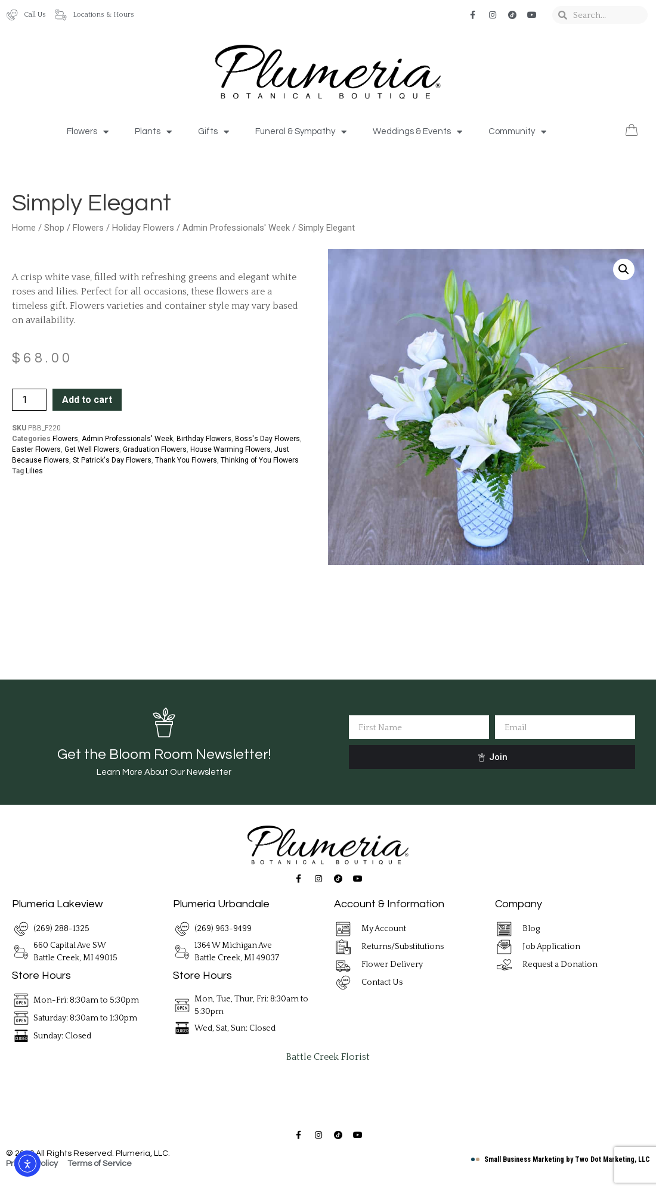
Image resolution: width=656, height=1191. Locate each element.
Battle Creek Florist (328, 1057)
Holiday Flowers (143, 227)
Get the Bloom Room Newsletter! (164, 754)
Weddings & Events (417, 132)
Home (24, 227)
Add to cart (87, 399)
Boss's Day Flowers (267, 439)
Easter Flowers (36, 449)
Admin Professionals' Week (236, 227)
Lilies (34, 471)
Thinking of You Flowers (260, 460)
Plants (153, 132)
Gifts (213, 132)
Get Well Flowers (91, 449)
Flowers (88, 132)
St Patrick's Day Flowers (112, 460)
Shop (54, 227)
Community (517, 132)
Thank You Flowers (186, 460)
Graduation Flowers (155, 449)
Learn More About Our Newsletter (164, 772)
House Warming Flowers (230, 449)
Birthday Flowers (204, 439)
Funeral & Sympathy (300, 132)
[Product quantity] (29, 400)
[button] (624, 269)
